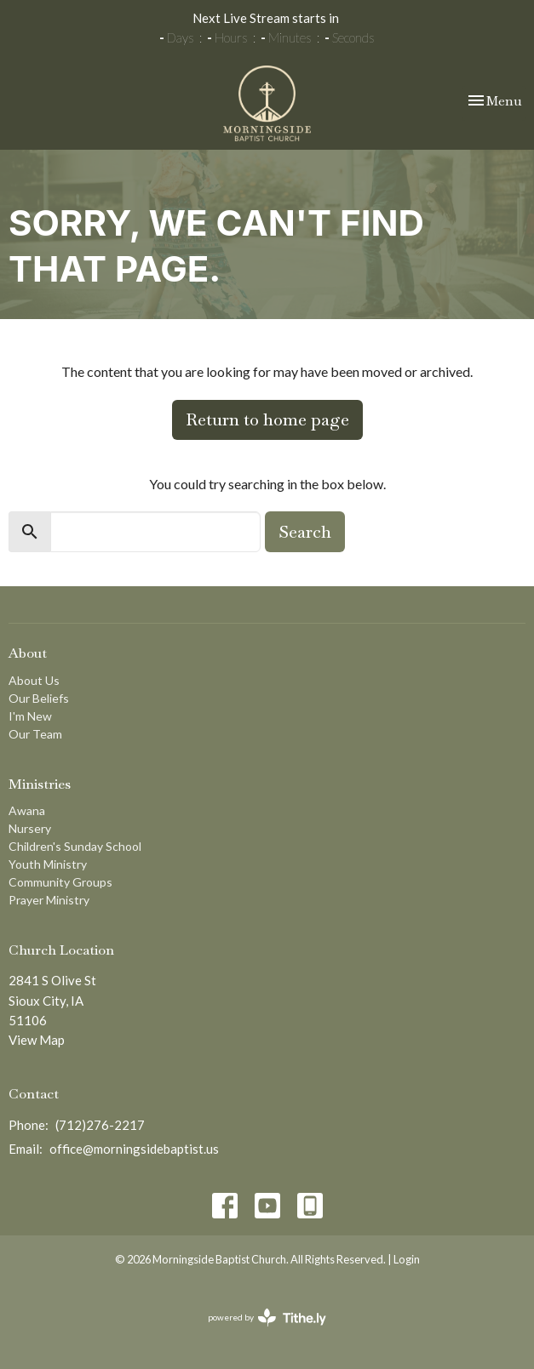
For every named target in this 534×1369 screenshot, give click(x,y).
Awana (27, 810)
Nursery (30, 828)
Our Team (35, 734)
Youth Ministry (48, 864)
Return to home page (267, 419)
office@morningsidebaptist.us (134, 1148)
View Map (37, 1039)
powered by (267, 1317)
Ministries (40, 784)
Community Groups (60, 882)
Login (406, 1259)
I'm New (30, 716)
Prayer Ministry (49, 900)
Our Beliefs (39, 698)
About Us (34, 680)
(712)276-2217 (100, 1124)
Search (304, 532)
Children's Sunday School (75, 846)
